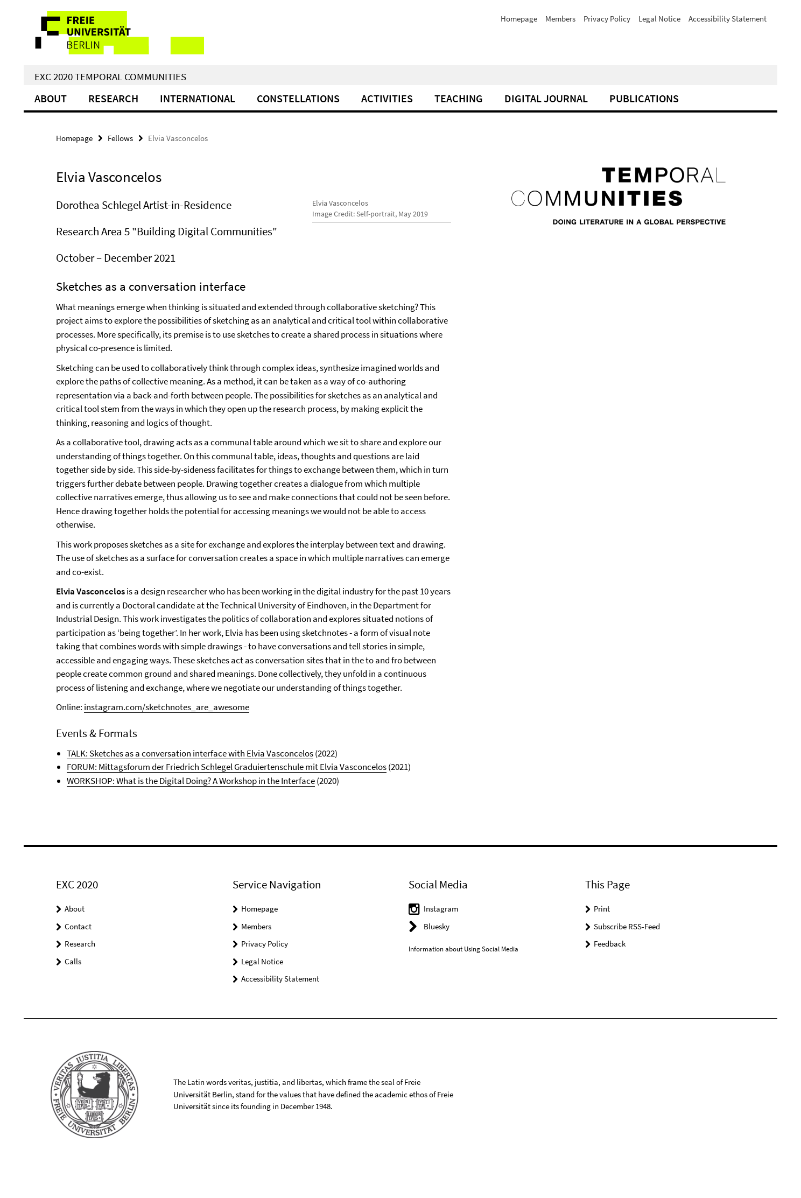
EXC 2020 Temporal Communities (110, 76)
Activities (387, 98)
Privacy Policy (607, 18)
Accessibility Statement (727, 18)
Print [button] (602, 936)
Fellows (120, 138)
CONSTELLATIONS (298, 98)
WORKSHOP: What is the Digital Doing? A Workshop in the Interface (191, 808)
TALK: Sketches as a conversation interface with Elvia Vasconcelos (190, 781)
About (50, 98)
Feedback (610, 971)
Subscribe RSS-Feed (627, 954)
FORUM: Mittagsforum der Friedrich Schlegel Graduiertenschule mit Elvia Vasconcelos (227, 794)
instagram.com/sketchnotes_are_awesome (166, 734)
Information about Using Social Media (463, 976)
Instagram (441, 936)
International (197, 98)
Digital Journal (546, 98)
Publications (644, 98)
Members (560, 18)
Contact (78, 954)
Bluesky (436, 954)
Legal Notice (659, 18)
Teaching (458, 98)
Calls (73, 989)
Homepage (519, 18)
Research (113, 98)
